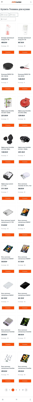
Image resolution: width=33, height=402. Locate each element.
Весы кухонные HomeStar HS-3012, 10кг (24, 184)
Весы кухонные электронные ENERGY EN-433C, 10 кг (24, 258)
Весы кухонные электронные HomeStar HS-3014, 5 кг (7, 331)
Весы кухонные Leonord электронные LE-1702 (8, 221)
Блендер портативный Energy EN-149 (24, 38)
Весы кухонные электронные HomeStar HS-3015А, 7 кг (7, 367)
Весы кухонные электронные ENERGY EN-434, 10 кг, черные (24, 294)
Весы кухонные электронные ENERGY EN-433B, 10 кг (7, 258)
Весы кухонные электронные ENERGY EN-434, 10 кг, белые (7, 294)
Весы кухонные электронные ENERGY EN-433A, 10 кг (24, 221)
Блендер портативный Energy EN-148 (7, 38)
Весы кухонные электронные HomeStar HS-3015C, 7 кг (24, 331)
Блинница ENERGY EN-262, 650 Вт (24, 75)
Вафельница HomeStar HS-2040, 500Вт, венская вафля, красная (24, 112)
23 (22, 390)
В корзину (8, 52)
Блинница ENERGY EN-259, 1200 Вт (7, 75)
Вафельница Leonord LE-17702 (7, 184)
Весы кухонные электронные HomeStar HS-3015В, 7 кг (24, 367)
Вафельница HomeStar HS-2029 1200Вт (7, 111)
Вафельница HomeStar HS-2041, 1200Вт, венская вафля (24, 148)
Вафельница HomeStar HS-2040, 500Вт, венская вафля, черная (7, 148)
